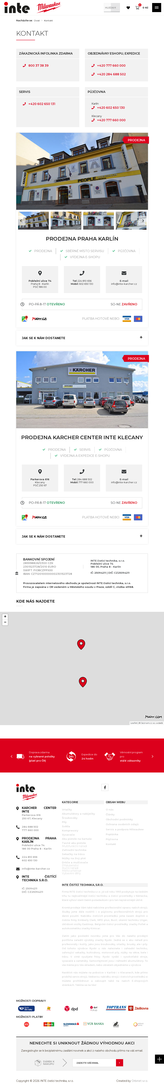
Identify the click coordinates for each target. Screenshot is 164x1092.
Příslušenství (70, 865)
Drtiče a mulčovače (75, 862)
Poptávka (112, 834)
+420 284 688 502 (109, 74)
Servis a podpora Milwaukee (125, 829)
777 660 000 (82, 482)
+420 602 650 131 (39, 104)
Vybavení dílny (71, 873)
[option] (82, 171)
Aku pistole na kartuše (77, 838)
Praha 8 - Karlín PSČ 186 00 (40, 283)
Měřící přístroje (71, 870)
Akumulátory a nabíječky (78, 813)
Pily (64, 821)
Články (110, 814)
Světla (66, 826)
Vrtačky (67, 809)
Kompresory (70, 830)
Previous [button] (21, 220)
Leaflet (133, 723)
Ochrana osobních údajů (122, 824)
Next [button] (143, 220)
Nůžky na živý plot (74, 858)
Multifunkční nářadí (74, 846)
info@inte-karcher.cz (124, 283)
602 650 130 (82, 283)
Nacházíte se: (24, 20)
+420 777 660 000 (109, 65)
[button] (83, 682)
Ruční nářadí (70, 868)
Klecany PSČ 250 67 (40, 482)
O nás (110, 809)
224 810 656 (82, 280)
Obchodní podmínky (119, 819)
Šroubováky (70, 817)
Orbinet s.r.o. (140, 1081)
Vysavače (68, 834)
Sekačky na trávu (73, 854)
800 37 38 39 (36, 65)
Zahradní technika (74, 849)
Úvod (37, 20)
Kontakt (48, 20)
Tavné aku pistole (74, 842)
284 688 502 (82, 479)
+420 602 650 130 (108, 108)
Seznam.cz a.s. (148, 723)
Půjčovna (112, 839)
